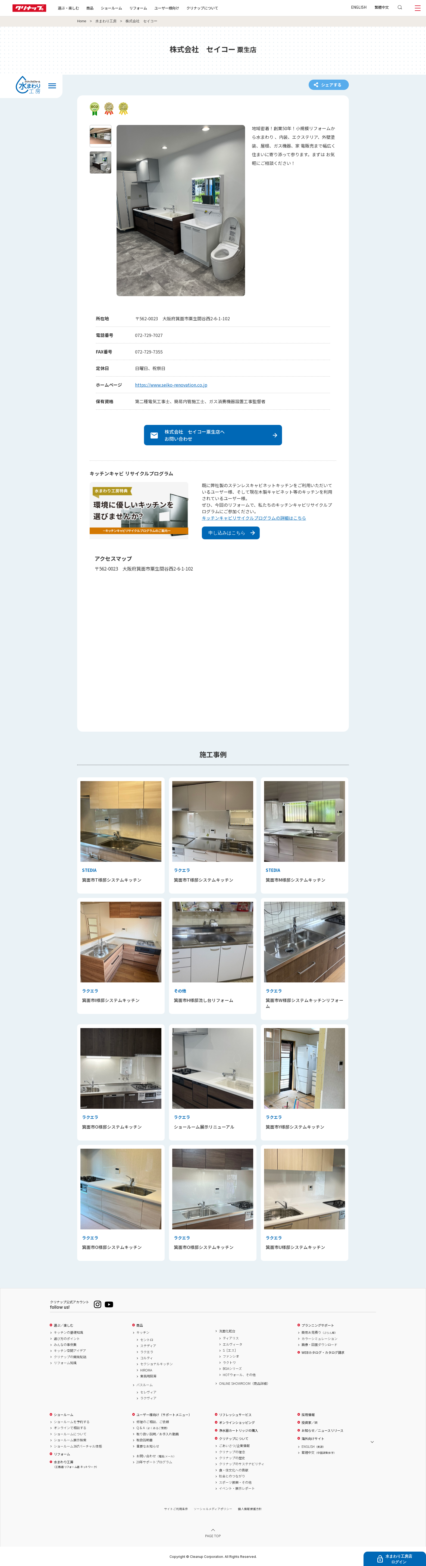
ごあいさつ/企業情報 (234, 1445)
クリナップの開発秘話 (70, 1357)
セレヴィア (148, 1392)
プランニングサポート (318, 1325)
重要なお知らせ (147, 1446)
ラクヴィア (148, 1398)
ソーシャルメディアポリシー (213, 1509)
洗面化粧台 (227, 1331)
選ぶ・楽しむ (68, 8)
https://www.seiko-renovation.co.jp (171, 384)
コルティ (146, 1358)
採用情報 (308, 1414)
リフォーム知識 (65, 1363)
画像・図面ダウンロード (319, 1344)
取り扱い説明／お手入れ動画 (157, 1434)
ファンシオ (231, 1356)
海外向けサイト (313, 1438)
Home (81, 21)
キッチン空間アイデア (70, 1350)
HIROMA (146, 1370)
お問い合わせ (156, 1456)
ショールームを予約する (72, 1422)
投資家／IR (310, 1422)
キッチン (142, 1332)
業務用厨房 (148, 1376)
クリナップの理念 (232, 1452)
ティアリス (231, 1338)
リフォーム (138, 8)
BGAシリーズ (232, 1368)
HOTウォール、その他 (239, 1375)
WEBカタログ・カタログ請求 (323, 1352)
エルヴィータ (232, 1344)
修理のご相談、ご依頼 (152, 1422)
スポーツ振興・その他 (235, 1482)
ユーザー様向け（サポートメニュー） (164, 1414)
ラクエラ (146, 1352)
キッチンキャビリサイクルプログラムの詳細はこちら (254, 518)
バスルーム (144, 1385)
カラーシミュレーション (319, 1338)
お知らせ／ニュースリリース (322, 1430)
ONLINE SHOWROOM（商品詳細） (244, 1383)
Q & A (152, 1428)
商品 (139, 1325)
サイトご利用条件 (176, 1509)
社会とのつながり (232, 1476)
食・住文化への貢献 (233, 1470)
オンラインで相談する (70, 1428)
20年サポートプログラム (154, 1462)
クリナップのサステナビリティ (241, 1464)
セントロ (146, 1340)
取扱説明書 (144, 1440)
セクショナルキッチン (156, 1364)
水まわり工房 (106, 21)
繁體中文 (382, 7)
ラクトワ (229, 1362)
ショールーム (111, 8)
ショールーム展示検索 (70, 1440)
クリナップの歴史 (232, 1458)
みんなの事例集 (65, 1344)
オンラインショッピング (237, 1422)
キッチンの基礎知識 (68, 1332)
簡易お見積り (319, 1332)
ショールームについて (70, 1434)
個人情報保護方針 (250, 1509)
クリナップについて (202, 8)
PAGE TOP (213, 1535)
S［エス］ (230, 1350)
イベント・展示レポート (237, 1488)
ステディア (148, 1345)
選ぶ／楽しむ (63, 1325)
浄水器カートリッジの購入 (238, 1430)
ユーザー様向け (166, 8)
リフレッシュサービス (235, 1414)
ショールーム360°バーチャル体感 (78, 1446)
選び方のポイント (67, 1338)
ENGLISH (359, 7)
